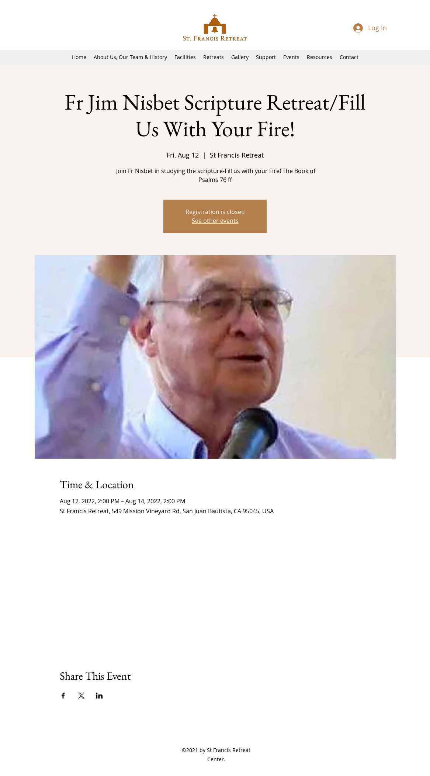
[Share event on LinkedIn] (99, 696)
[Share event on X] (81, 696)
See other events (215, 221)
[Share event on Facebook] (63, 696)
